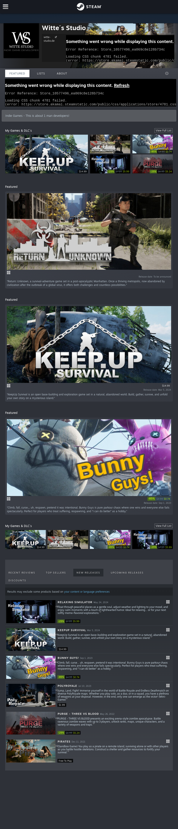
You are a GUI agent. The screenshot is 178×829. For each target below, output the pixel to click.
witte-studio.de (51, 38)
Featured (17, 73)
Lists (41, 73)
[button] (89, 614)
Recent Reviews (21, 575)
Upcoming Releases (127, 575)
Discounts (17, 582)
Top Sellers (56, 575)
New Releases (88, 575)
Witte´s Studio (64, 28)
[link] (161, 154)
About (62, 73)
